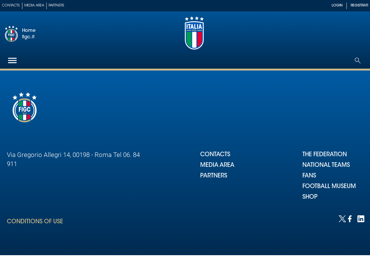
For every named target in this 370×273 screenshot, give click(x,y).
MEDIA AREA (217, 165)
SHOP (310, 197)
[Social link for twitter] (341, 218)
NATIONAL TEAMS (326, 165)
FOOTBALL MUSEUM (329, 187)
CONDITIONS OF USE (35, 222)
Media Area (34, 5)
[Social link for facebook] (351, 218)
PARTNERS (213, 176)
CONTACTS (215, 155)
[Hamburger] (12, 60)
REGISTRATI (359, 5)
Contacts (11, 5)
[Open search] (358, 60)
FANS (309, 176)
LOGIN (337, 5)
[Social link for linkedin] (360, 218)
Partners (56, 5)
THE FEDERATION (324, 155)
